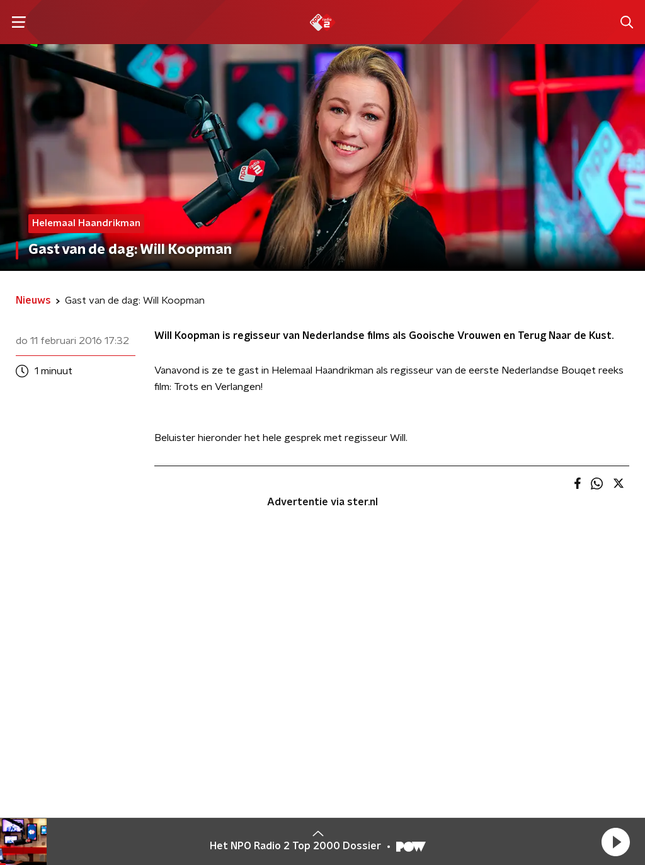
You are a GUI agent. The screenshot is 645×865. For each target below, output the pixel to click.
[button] (615, 842)
